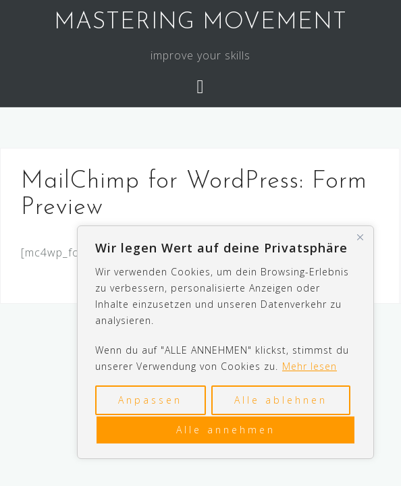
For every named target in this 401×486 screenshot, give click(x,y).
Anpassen (150, 400)
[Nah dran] (360, 237)
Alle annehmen (225, 429)
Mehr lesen (309, 366)
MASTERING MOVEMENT (200, 22)
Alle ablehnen (280, 400)
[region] (225, 342)
